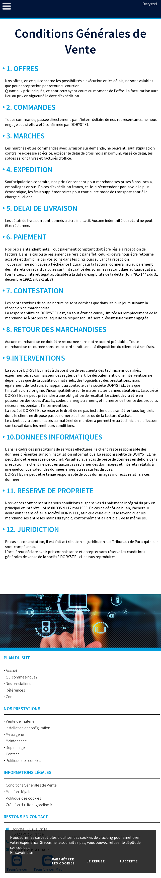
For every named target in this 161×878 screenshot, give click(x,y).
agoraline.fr (43, 804)
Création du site (18, 804)
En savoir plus (22, 852)
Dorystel (149, 3)
